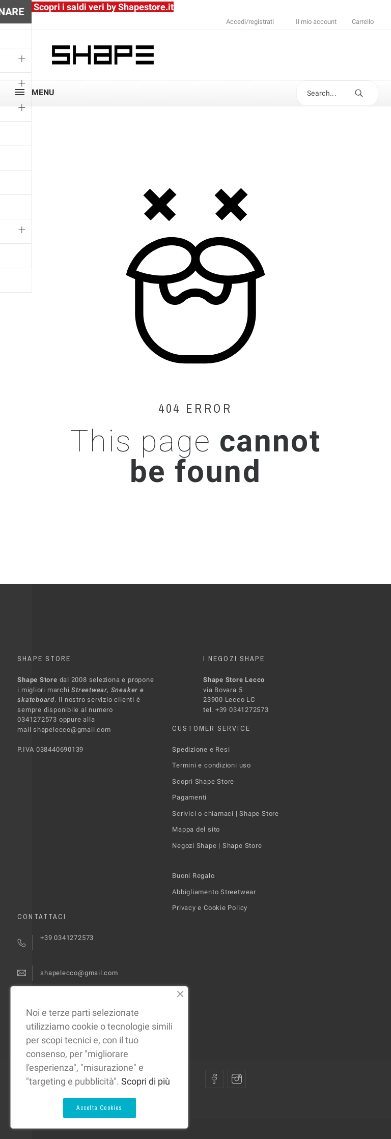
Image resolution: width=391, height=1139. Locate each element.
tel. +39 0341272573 (236, 710)
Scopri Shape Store (203, 781)
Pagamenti (189, 797)
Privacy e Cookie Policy (209, 908)
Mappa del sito (196, 829)
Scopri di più (145, 1081)
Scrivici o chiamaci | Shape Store (225, 813)
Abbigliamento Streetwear (214, 892)
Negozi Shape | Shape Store (217, 845)
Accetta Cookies (99, 1108)
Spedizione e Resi (201, 749)
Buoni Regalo (193, 875)
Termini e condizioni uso (211, 765)
